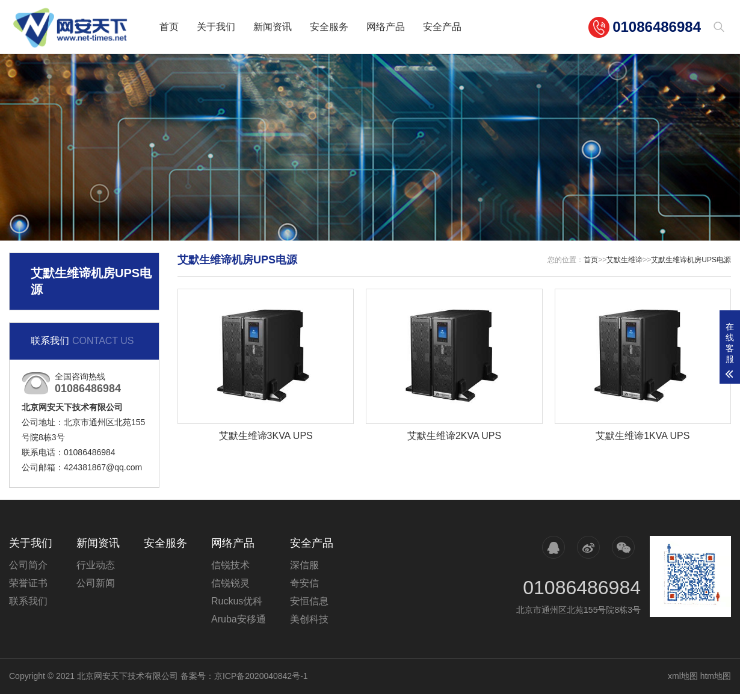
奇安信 (304, 583)
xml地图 (683, 676)
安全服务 (329, 27)
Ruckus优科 (236, 601)
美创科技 (309, 619)
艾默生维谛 (624, 260)
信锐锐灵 (230, 583)
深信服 (304, 565)
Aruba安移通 (238, 619)
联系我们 (28, 601)
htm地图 (715, 676)
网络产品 (385, 27)
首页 (169, 27)
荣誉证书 (28, 583)
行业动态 (95, 565)
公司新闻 (95, 583)
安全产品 (442, 27)
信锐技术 (230, 565)
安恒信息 (309, 601)
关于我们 (216, 27)
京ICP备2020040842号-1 (261, 676)
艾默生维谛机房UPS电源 (691, 260)
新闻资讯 (272, 27)
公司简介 (28, 565)
